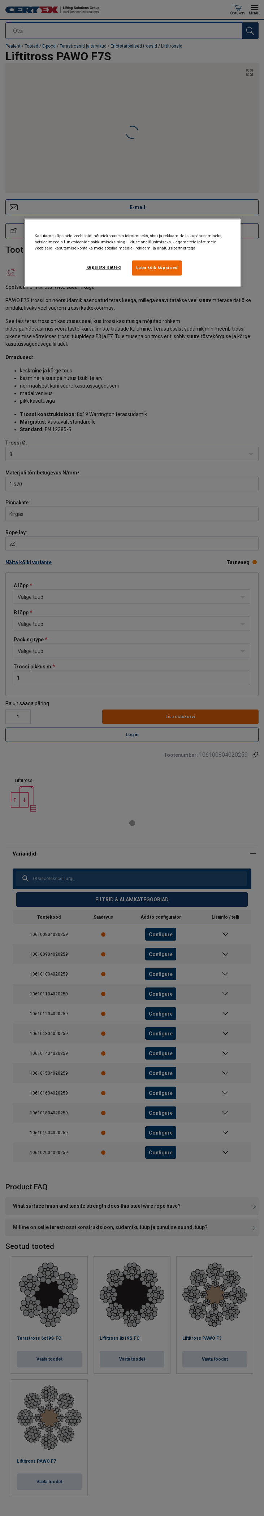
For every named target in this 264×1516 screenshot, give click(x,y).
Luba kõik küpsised (157, 267)
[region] (132, 252)
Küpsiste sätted (103, 267)
